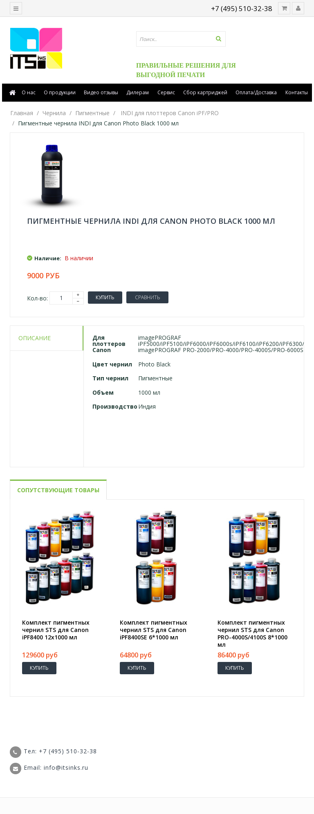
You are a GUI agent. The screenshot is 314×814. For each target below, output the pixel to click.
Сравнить (147, 297)
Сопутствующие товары (58, 490)
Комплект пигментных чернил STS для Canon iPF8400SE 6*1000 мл (153, 630)
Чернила (54, 113)
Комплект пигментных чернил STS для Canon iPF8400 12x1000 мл (56, 630)
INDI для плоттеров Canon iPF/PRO (170, 113)
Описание (34, 338)
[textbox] (186, 39)
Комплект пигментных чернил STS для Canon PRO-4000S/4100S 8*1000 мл (252, 633)
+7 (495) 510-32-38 (241, 8)
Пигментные (92, 113)
